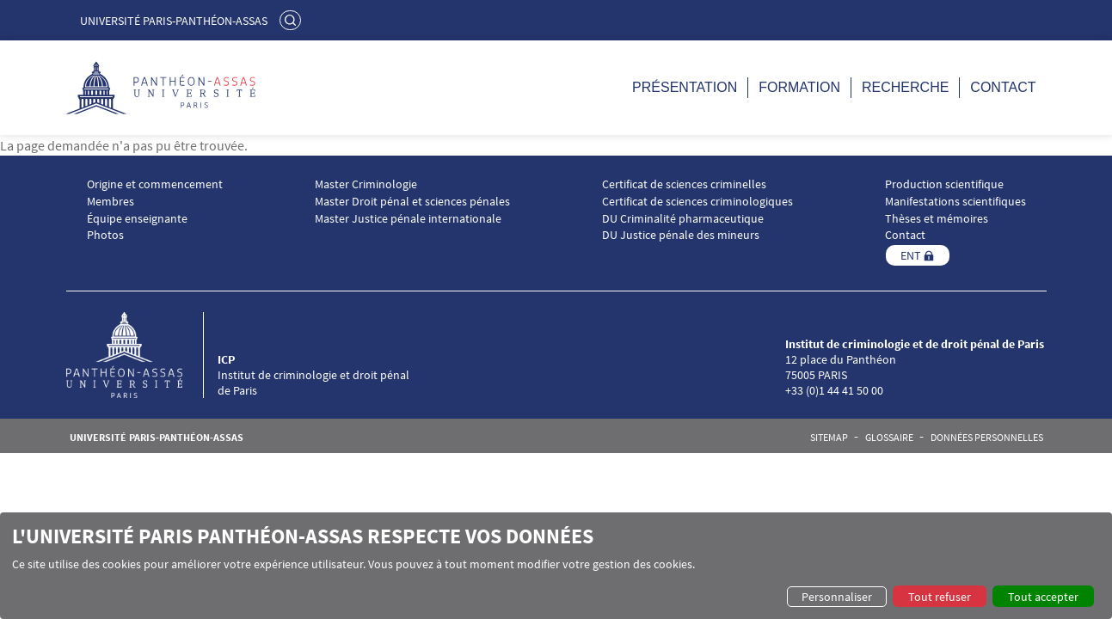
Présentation (684, 87)
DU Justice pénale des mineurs (680, 235)
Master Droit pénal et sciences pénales (412, 201)
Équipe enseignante (137, 218)
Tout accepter (1043, 596)
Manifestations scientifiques (955, 201)
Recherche (905, 87)
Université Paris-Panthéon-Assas (173, 21)
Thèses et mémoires (936, 218)
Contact (1002, 87)
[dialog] (556, 565)
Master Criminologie (366, 184)
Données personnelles (987, 438)
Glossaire (889, 438)
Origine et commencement (155, 184)
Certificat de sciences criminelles (684, 184)
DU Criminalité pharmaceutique (683, 218)
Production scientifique (944, 184)
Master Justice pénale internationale (408, 218)
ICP (226, 359)
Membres (110, 201)
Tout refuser (939, 596)
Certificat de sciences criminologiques (697, 201)
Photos (105, 235)
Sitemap (829, 438)
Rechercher (292, 20)
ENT (910, 255)
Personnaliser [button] (837, 596)
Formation (799, 87)
